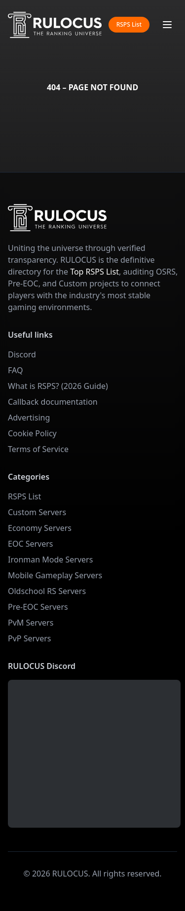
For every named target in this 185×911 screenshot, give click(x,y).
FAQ (15, 370)
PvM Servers (30, 622)
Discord (22, 354)
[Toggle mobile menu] (167, 25)
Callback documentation (53, 401)
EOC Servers (30, 543)
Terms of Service (38, 449)
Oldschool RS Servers (47, 591)
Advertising (29, 417)
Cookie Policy (32, 433)
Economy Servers (40, 528)
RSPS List (129, 24)
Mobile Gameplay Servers (55, 575)
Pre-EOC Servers (38, 606)
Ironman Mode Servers (50, 559)
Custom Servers (37, 512)
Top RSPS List (94, 271)
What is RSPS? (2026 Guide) (58, 386)
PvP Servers (29, 638)
